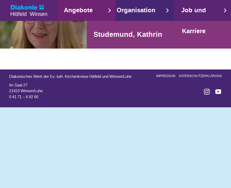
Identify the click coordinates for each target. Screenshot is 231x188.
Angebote (78, 10)
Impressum (165, 76)
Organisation (136, 10)
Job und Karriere (193, 21)
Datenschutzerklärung (200, 76)
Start (29, 10)
